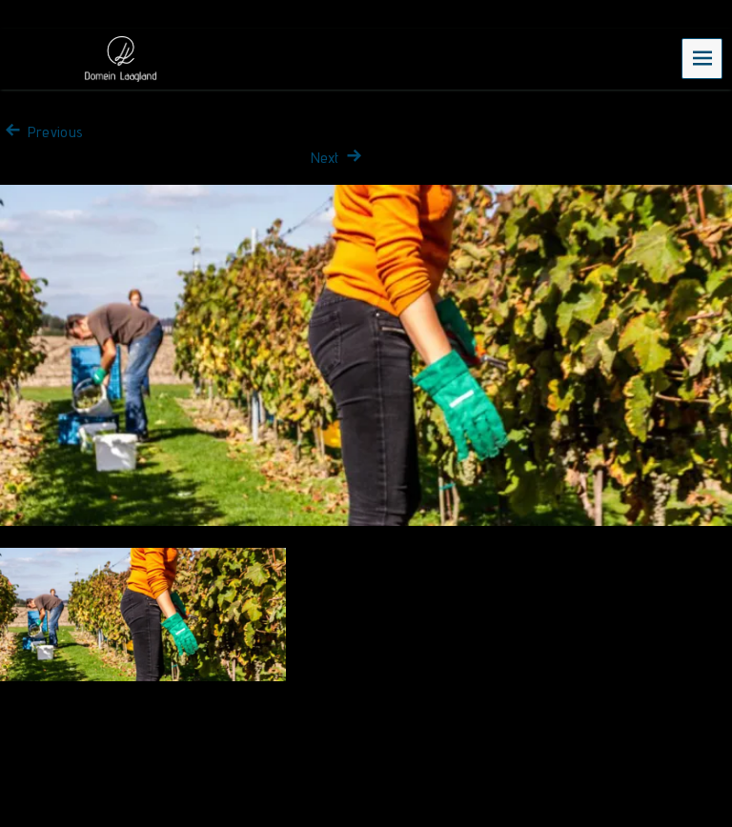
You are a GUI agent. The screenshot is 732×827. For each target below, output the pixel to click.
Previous (41, 132)
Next (338, 158)
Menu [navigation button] (702, 57)
